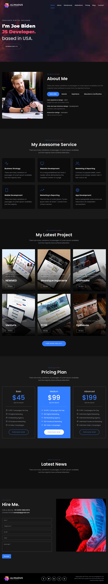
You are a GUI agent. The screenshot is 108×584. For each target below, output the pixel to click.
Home (53, 5)
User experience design (57, 100)
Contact (101, 5)
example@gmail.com (22, 512)
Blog (93, 5)
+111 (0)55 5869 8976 (22, 510)
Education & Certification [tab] (94, 94)
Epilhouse (82, 325)
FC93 (44, 325)
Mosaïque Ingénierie (54, 280)
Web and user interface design (62, 106)
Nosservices (68, 5)
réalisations (79, 5)
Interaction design (57, 113)
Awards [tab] (64, 94)
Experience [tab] (76, 94)
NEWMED (11, 280)
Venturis (10, 325)
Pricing (87, 5)
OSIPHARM (83, 280)
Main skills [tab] (53, 94)
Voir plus (10, 286)
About (59, 5)
